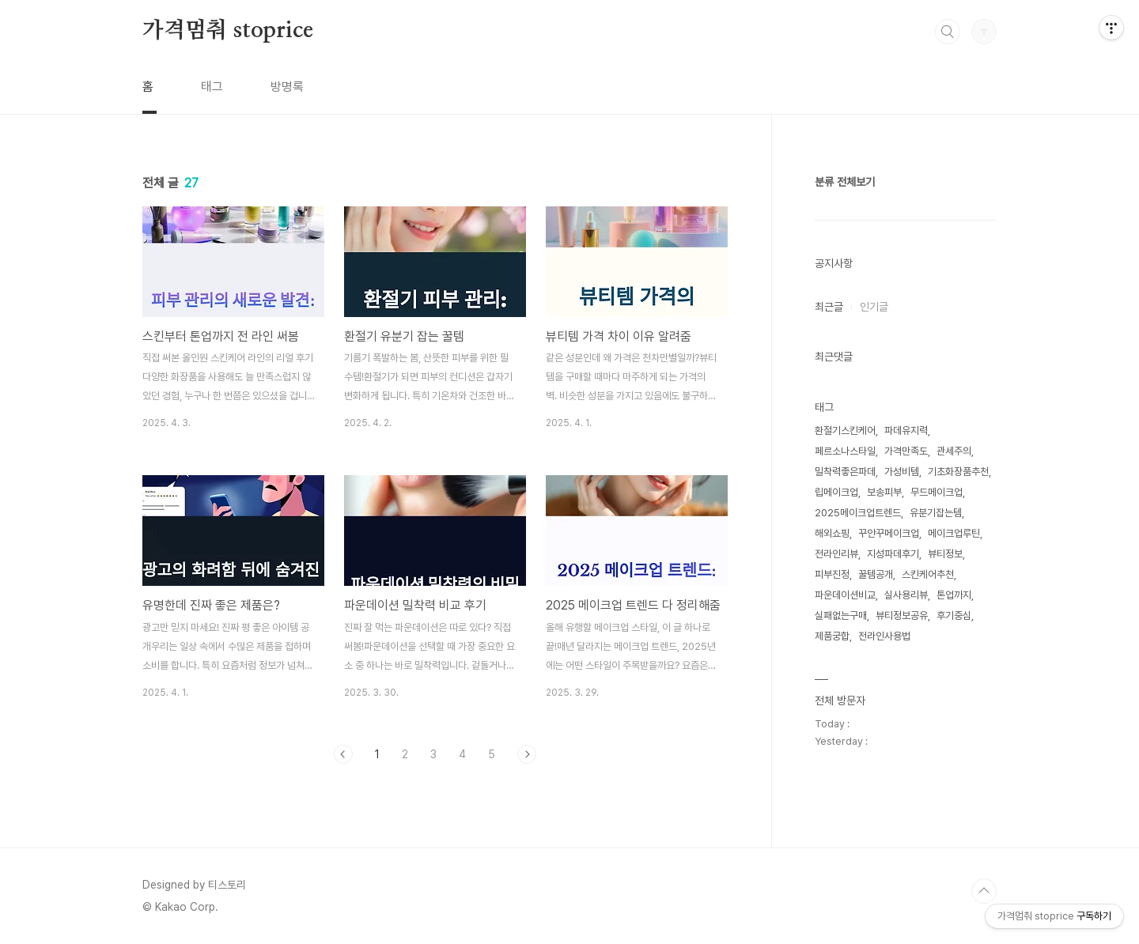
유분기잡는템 (936, 513)
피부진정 (832, 574)
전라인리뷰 (836, 554)
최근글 (829, 306)
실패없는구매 (841, 615)
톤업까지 (954, 595)
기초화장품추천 (958, 472)
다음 (526, 754)
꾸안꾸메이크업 (888, 533)
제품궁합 (832, 636)
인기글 (874, 306)
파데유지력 (906, 430)
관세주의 (954, 451)
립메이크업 (836, 492)
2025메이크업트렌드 (858, 513)
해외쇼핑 (832, 533)
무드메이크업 (936, 492)
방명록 (287, 86)
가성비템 (901, 472)
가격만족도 (906, 451)
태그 (212, 86)
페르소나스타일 (845, 451)
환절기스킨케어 (845, 430)
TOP (984, 891)
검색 (947, 31)
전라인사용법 (884, 636)
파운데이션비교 (845, 595)
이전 (343, 754)
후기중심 (954, 615)
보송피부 (884, 492)
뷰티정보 (945, 554)
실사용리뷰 (906, 595)
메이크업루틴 (954, 533)
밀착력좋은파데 (845, 472)
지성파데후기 (893, 554)
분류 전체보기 (845, 182)
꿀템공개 (875, 574)
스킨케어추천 (928, 574)
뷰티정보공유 (902, 615)
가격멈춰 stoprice (227, 31)
